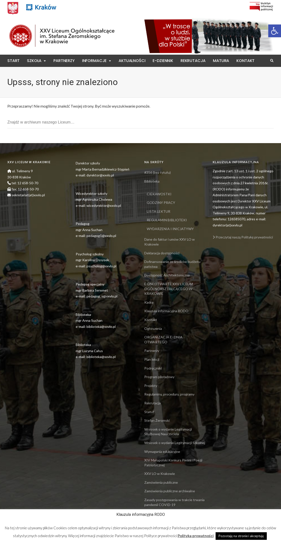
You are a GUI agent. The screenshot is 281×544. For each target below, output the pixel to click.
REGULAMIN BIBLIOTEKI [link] (167, 220)
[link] (274, 31)
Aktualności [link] (132, 60)
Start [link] (13, 60)
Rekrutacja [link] (193, 60)
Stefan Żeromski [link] (157, 420)
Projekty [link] (150, 385)
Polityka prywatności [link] (196, 535)
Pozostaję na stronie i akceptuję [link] (241, 536)
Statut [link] (149, 412)
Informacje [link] (94, 60)
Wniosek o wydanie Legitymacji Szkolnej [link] (174, 443)
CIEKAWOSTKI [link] (159, 194)
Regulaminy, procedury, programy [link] (169, 394)
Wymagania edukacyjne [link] (162, 451)
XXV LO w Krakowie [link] (159, 473)
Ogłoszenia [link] (153, 328)
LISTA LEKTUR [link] (158, 211)
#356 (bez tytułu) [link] (157, 172)
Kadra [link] (148, 302)
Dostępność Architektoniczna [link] (167, 275)
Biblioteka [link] (151, 181)
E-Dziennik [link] (163, 60)
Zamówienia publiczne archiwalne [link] (169, 491)
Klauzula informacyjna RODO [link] (166, 311)
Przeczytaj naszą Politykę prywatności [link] (243, 237)
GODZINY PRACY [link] (161, 202)
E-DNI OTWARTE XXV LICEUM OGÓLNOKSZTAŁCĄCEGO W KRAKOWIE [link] (168, 289)
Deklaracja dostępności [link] (161, 253)
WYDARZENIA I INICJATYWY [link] (170, 229)
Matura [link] (221, 60)
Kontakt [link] (245, 60)
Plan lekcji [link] (151, 359)
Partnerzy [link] (64, 60)
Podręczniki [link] (153, 368)
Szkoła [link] (34, 60)
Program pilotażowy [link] (159, 377)
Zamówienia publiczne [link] (161, 482)
